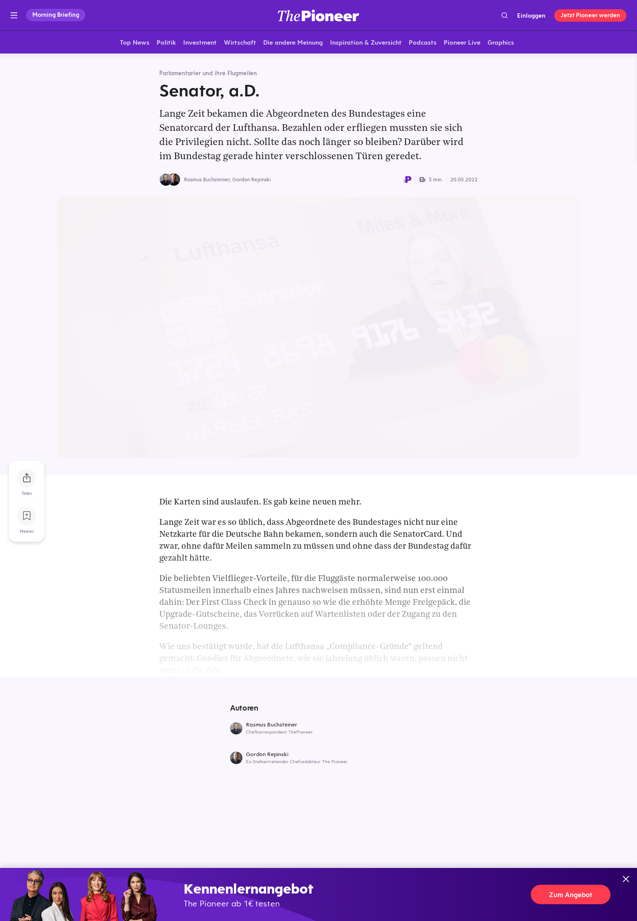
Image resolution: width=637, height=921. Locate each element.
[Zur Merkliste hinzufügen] (26, 516)
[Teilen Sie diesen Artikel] (26, 478)
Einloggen (531, 15)
